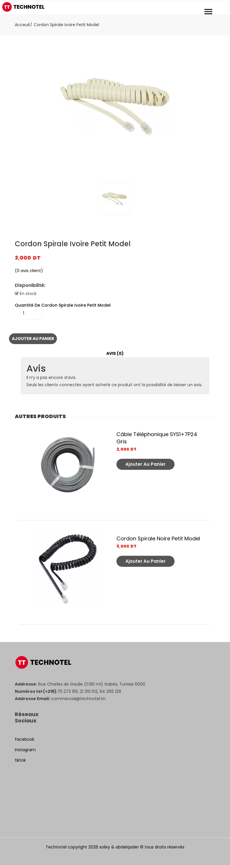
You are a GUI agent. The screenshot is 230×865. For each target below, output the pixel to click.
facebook (24, 739)
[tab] (115, 353)
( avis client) (29, 271)
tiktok (20, 760)
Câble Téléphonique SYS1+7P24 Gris (156, 438)
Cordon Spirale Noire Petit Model (158, 538)
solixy (104, 847)
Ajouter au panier (33, 338)
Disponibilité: (30, 285)
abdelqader (127, 847)
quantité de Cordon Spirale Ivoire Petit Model (63, 305)
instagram (25, 750)
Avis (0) (115, 353)
